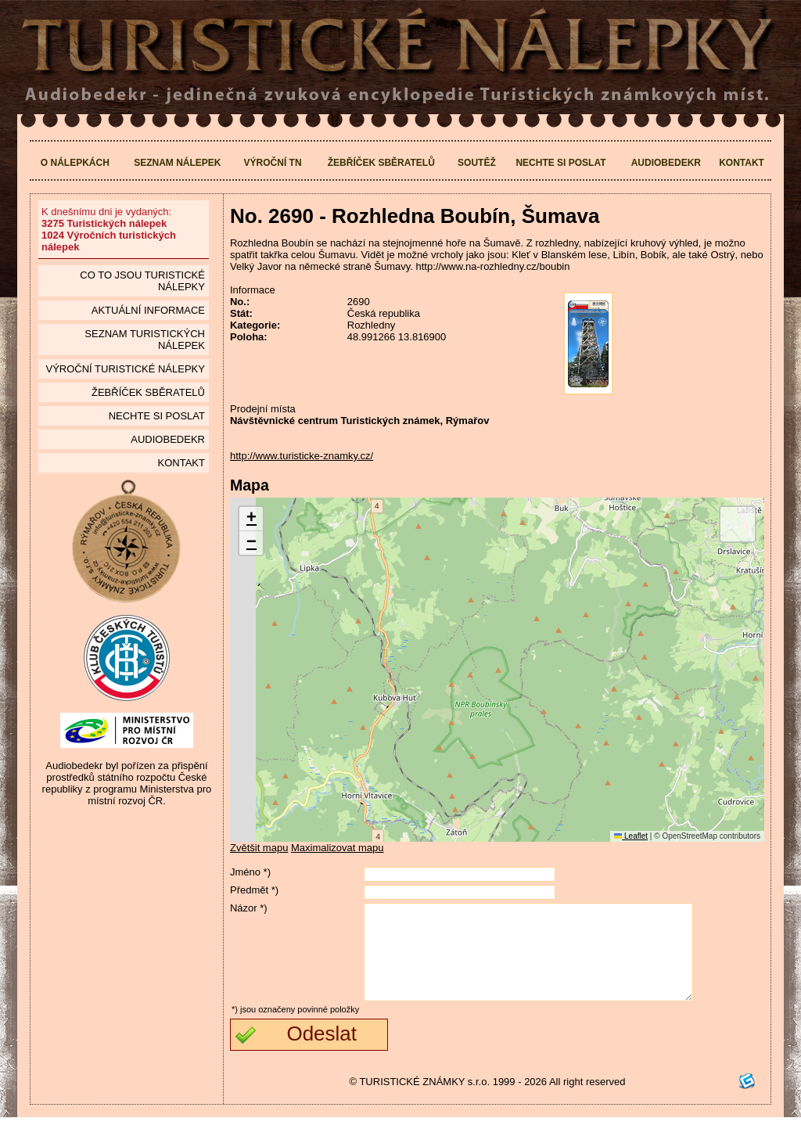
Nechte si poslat (560, 162)
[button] (251, 519)
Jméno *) (250, 872)
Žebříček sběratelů (381, 162)
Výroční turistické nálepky (124, 369)
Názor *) (249, 908)
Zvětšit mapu (259, 848)
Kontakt (741, 162)
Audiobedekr (666, 162)
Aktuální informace (148, 310)
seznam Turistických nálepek (144, 339)
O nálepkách (75, 162)
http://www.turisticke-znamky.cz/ (301, 456)
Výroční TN (273, 162)
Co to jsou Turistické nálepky (142, 281)
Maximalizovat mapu (337, 848)
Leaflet (631, 836)
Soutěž (477, 162)
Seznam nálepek (177, 162)
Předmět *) (254, 890)
